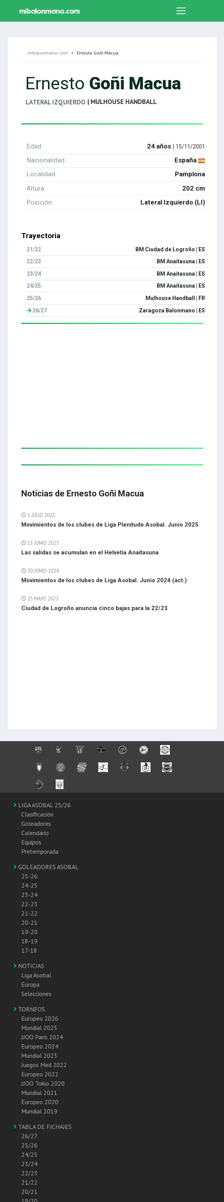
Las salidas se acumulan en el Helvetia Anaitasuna (90, 552)
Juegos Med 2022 (44, 1065)
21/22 (29, 1182)
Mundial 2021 (39, 1092)
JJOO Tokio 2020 (43, 1083)
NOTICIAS (29, 966)
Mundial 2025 (39, 1028)
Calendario (35, 833)
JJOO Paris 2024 (42, 1037)
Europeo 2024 (39, 1046)
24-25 (29, 885)
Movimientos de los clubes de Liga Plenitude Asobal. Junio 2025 (109, 524)
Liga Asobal (36, 975)
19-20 (29, 932)
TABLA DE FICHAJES (43, 1126)
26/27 (29, 1136)
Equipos (31, 842)
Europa (30, 984)
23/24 (29, 1164)
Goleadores (36, 823)
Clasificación (37, 814)
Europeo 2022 (39, 1074)
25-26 (29, 876)
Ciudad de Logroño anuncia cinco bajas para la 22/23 (94, 608)
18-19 (29, 941)
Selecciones (36, 993)
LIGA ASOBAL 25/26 (42, 805)
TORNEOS (29, 1009)
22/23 (29, 1173)
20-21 (29, 922)
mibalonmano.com (47, 53)
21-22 (29, 913)
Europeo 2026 (39, 1018)
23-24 (29, 895)
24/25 (29, 1154)
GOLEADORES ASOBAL (46, 867)
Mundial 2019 (39, 1111)
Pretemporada (39, 851)
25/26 (29, 1145)
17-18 (29, 950)
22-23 (29, 904)
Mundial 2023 (39, 1055)
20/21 (29, 1191)
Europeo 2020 (39, 1102)
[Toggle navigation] (181, 11)
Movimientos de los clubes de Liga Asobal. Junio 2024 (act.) (104, 580)
